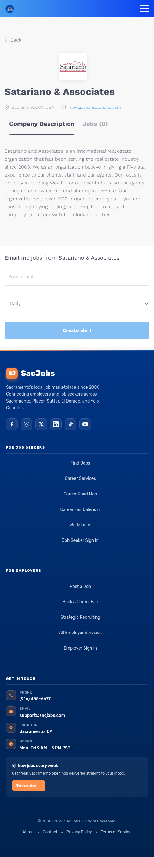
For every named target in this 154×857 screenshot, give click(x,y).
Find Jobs (80, 463)
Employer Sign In (80, 648)
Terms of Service (116, 832)
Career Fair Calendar (80, 509)
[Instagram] (26, 424)
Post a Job (80, 586)
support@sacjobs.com (42, 715)
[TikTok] (70, 424)
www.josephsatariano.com (95, 107)
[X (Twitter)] (41, 424)
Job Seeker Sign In (80, 540)
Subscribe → (28, 785)
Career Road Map (80, 494)
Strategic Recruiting (80, 617)
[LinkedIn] (56, 424)
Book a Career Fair (80, 601)
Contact (50, 832)
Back (15, 40)
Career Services (80, 478)
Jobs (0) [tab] (95, 123)
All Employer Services (80, 632)
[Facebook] (12, 424)
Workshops (80, 524)
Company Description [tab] (41, 123)
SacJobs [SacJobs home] (30, 373)
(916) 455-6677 (35, 699)
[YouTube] (85, 424)
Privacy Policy (79, 832)
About (28, 832)
